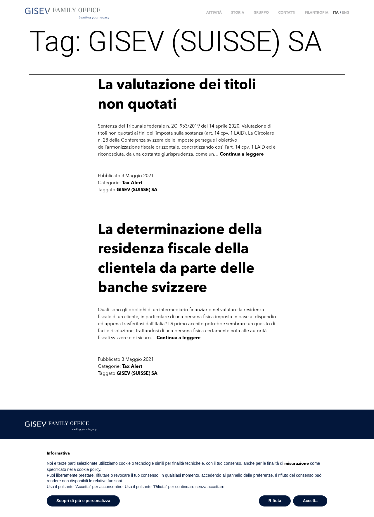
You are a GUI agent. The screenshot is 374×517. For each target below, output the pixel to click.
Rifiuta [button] (275, 500)
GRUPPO (261, 13)
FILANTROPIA (316, 13)
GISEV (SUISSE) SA (137, 190)
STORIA (237, 13)
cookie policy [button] (88, 469)
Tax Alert (132, 183)
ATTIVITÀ (214, 13)
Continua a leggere (242, 154)
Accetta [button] (310, 500)
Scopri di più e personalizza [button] (83, 500)
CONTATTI (286, 13)
